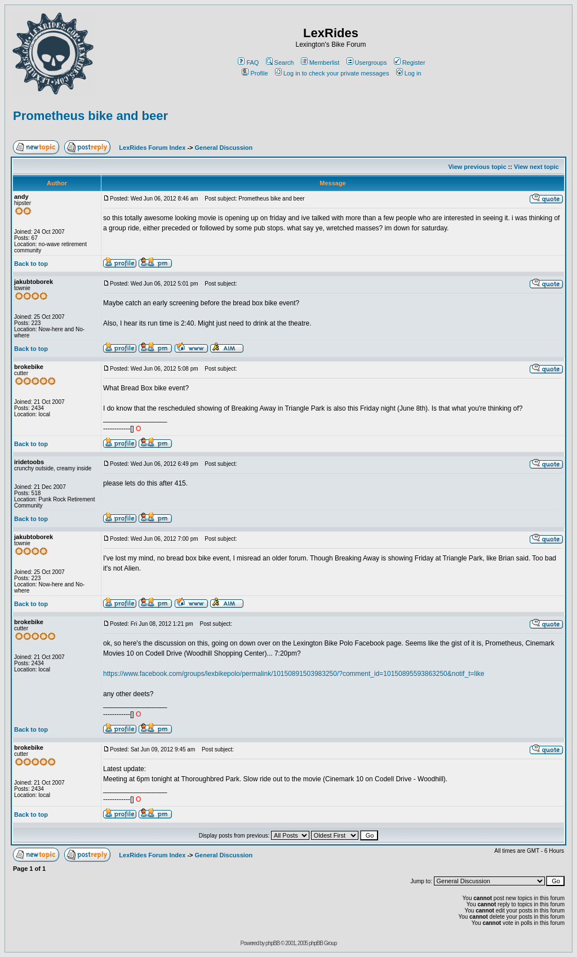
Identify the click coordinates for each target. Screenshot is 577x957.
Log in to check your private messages (332, 73)
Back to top (31, 263)
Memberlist (320, 62)
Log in (408, 73)
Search (280, 62)
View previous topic (477, 166)
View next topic (536, 166)
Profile (255, 73)
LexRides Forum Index (152, 147)
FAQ (248, 62)
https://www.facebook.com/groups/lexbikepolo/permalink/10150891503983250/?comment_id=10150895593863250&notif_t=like (293, 674)
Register (409, 62)
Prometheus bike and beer (90, 116)
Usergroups (367, 62)
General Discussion (224, 147)
